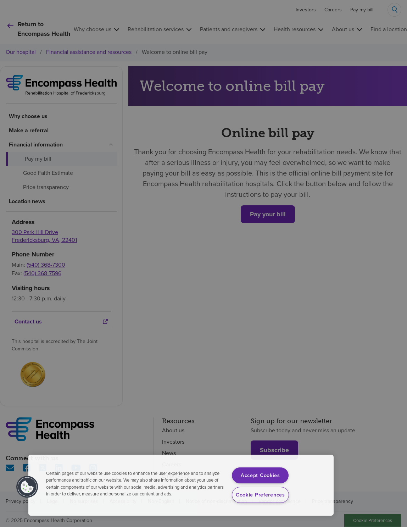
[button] (27, 487)
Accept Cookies (260, 475)
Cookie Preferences (260, 495)
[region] (181, 485)
